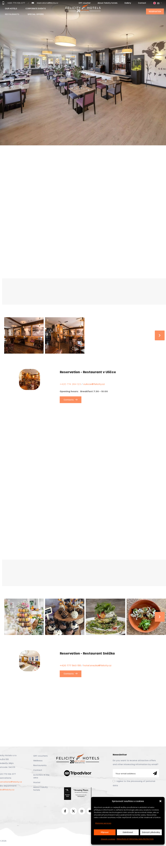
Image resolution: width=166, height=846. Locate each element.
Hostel (36, 782)
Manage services (103, 823)
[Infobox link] (13, 3)
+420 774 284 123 (70, 384)
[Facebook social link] (65, 811)
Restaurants (40, 765)
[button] (160, 801)
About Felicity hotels (40, 788)
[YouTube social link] (90, 811)
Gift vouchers (40, 756)
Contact (37, 770)
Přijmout (105, 832)
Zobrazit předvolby (151, 832)
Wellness (38, 760)
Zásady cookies (108, 839)
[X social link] (73, 811)
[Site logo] (83, 11)
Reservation (155, 11)
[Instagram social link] (81, 811)
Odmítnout (128, 832)
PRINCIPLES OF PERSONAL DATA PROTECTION (135, 839)
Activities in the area (41, 776)
